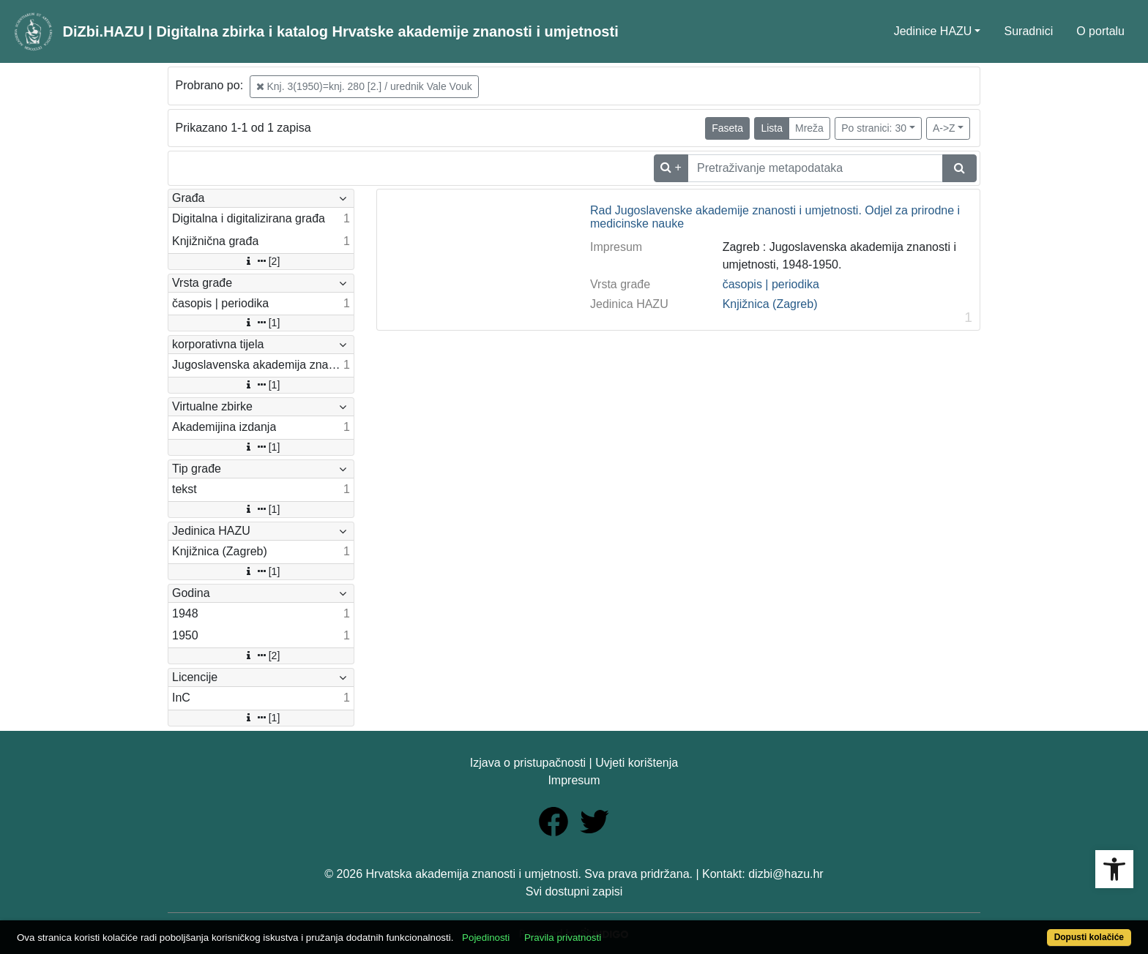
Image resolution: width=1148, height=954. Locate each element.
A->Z (944, 128)
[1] (261, 322)
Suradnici (1028, 31)
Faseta (727, 128)
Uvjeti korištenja (636, 762)
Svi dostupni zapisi (574, 891)
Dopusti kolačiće (1089, 937)
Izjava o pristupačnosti (528, 762)
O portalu (1100, 31)
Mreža (809, 128)
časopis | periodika (771, 284)
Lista (772, 128)
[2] (261, 261)
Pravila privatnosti (562, 937)
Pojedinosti (486, 937)
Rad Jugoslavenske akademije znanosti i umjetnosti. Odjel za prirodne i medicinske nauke (775, 217)
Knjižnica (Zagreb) (770, 304)
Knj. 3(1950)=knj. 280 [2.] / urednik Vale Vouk (364, 86)
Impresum (574, 780)
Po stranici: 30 (873, 128)
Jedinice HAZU (933, 31)
